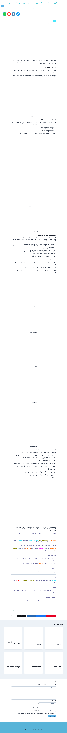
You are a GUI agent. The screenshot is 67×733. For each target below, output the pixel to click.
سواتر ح (43, 563)
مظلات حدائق (19, 540)
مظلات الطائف (57, 666)
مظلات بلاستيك (41, 548)
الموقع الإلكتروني (35, 710)
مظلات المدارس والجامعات (34, 642)
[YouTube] (9, 14)
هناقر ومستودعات (25, 580)
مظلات (49, 23)
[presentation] (54, 633)
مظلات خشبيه (53, 548)
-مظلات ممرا (43, 541)
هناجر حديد (53, 580)
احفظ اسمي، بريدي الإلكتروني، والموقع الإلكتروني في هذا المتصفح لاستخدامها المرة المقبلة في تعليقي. (36, 713)
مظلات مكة (58, 642)
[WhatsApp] (4, 14)
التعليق (54, 700)
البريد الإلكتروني (35, 707)
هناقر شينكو (32, 580)
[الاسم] (47, 703)
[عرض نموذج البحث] (2, 6)
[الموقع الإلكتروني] (47, 710)
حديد (17, 548)
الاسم (37, 703)
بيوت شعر (22, 3)
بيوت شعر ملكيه (52, 571)
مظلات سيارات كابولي (43, 540)
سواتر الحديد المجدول (51, 558)
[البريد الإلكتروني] (47, 707)
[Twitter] (18, 14)
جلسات (15, 3)
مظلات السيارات (52, 540)
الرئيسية (54, 3)
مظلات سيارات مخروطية (33, 540)
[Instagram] (13, 14)
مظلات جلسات (28, 548)
